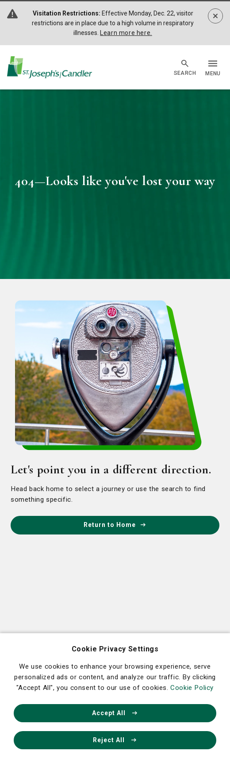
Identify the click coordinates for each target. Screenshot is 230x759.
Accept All (115, 712)
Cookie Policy (192, 688)
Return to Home (115, 524)
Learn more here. (126, 32)
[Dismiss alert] (215, 15)
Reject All (115, 740)
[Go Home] (49, 67)
